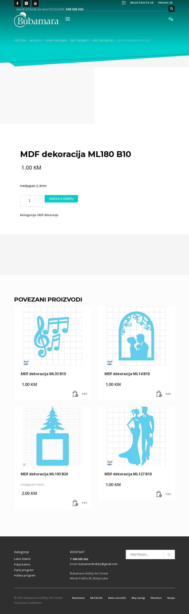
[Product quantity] (31, 201)
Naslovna (78, 597)
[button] (75, 394)
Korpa (171, 597)
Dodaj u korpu (61, 198)
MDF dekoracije (48, 215)
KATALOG (96, 597)
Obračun (156, 597)
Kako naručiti (117, 597)
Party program (24, 570)
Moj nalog (138, 597)
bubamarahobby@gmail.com (98, 564)
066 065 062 (75, 9)
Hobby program (24, 575)
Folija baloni (22, 564)
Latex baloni (22, 559)
